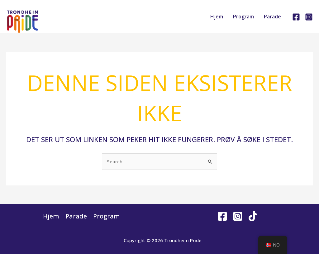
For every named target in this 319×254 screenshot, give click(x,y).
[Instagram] (309, 17)
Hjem (216, 16)
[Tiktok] (253, 216)
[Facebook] (296, 17)
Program (243, 16)
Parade (272, 16)
